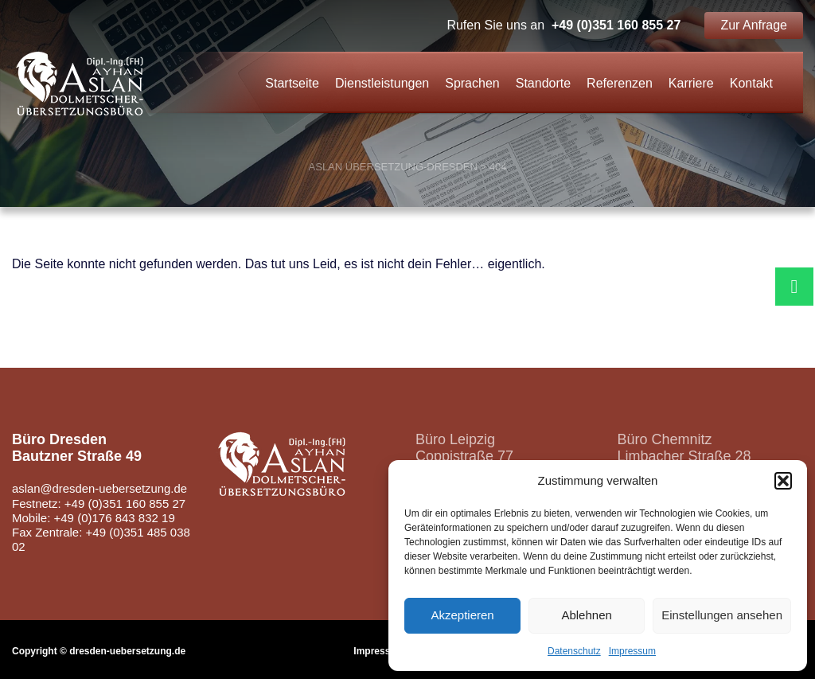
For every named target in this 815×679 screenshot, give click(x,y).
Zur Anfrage (753, 25)
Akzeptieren (462, 615)
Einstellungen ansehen (721, 615)
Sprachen (472, 83)
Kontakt (751, 83)
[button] (783, 481)
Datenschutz (574, 651)
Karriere (691, 83)
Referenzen (620, 83)
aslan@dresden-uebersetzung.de (100, 488)
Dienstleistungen (382, 83)
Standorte (543, 83)
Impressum (632, 651)
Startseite (292, 83)
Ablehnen (586, 615)
